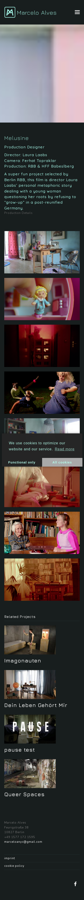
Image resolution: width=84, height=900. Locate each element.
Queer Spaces (24, 794)
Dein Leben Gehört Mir (35, 705)
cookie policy (14, 866)
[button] (77, 12)
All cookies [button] (62, 462)
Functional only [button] (21, 462)
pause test (19, 749)
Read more (65, 449)
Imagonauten (22, 660)
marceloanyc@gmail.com (23, 842)
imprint (9, 858)
